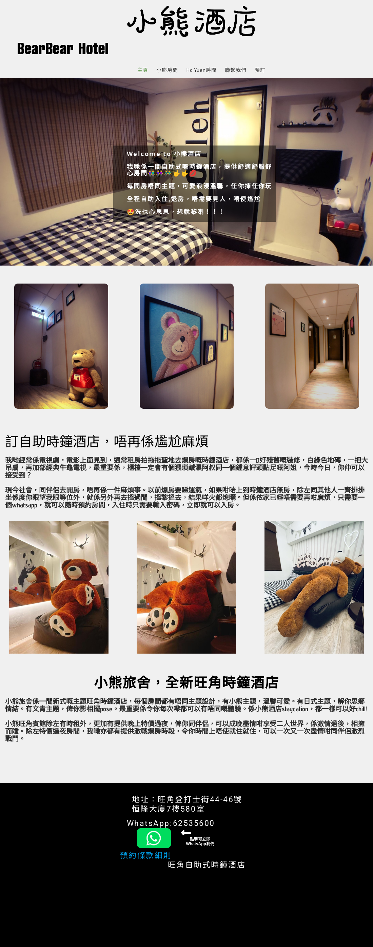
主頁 (142, 70)
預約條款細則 (146, 855)
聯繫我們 (236, 70)
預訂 (260, 70)
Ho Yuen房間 (201, 70)
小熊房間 (167, 70)
